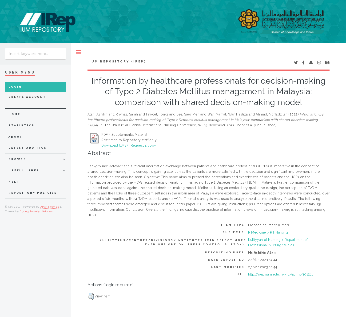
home (14, 114)
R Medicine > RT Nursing (268, 232)
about (15, 136)
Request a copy (143, 145)
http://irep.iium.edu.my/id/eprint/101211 (280, 274)
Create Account (27, 97)
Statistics (21, 125)
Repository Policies (32, 192)
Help (13, 181)
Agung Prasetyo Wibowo (36, 211)
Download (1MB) (114, 145)
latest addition (27, 147)
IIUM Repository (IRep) (116, 61)
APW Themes (49, 206)
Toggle (78, 52)
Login (15, 86)
